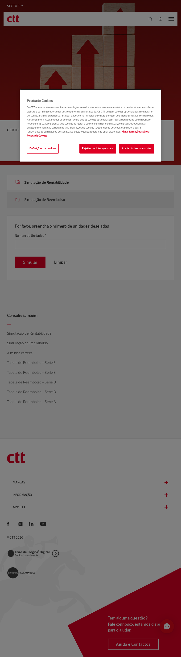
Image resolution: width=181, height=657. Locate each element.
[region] (90, 125)
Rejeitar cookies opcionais (98, 148)
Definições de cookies (42, 148)
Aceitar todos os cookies (137, 148)
